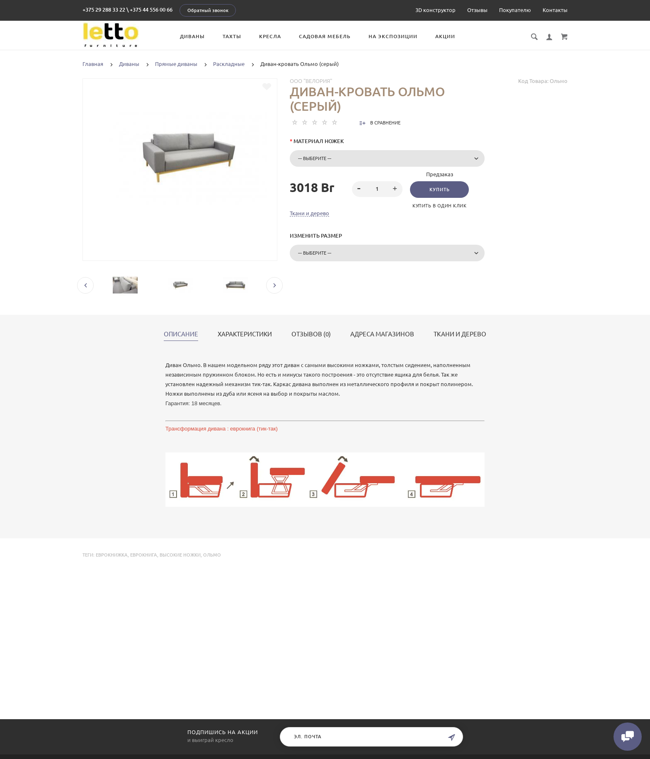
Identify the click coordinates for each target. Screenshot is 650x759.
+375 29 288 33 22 (103, 9)
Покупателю (515, 10)
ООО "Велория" (311, 81)
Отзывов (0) (311, 334)
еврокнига (143, 554)
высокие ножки (180, 554)
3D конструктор (435, 10)
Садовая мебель (326, 36)
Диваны (193, 36)
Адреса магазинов (382, 334)
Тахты (233, 36)
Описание (181, 334)
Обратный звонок (207, 10)
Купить (439, 189)
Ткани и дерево (309, 213)
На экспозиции (394, 36)
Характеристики (245, 334)
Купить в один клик (440, 205)
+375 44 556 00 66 (151, 9)
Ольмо (212, 554)
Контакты (555, 10)
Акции (446, 36)
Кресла (271, 36)
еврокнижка (112, 554)
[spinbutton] (377, 189)
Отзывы (477, 10)
